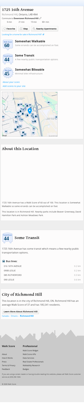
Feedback (6, 369)
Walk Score (8, 346)
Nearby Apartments (44, 28)
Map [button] (24, 28)
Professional (30, 346)
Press (4, 362)
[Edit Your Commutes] (40, 18)
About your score (11, 82)
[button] (30, 111)
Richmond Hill (10, 14)
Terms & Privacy (8, 365)
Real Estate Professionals (33, 362)
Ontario (14, 316)
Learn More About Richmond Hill (20, 311)
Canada (5, 316)
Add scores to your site (14, 86)
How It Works (7, 358)
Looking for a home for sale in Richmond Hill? (22, 34)
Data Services (28, 358)
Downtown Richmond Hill (26, 18)
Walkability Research (31, 365)
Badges (26, 369)
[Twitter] (3, 350)
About (4, 354)
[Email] (13, 350)
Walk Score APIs (29, 354)
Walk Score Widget (30, 351)
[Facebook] (8, 350)
